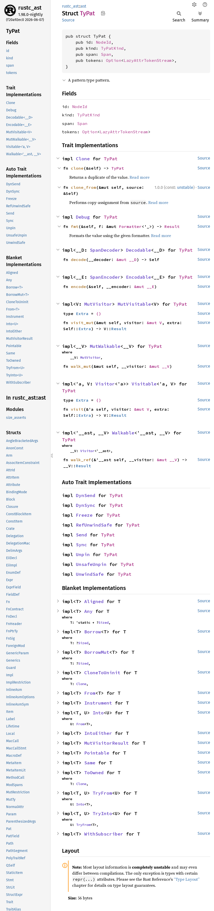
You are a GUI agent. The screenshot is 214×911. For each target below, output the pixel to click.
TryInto (102, 813)
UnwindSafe (90, 574)
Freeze (84, 515)
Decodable (138, 250)
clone (77, 168)
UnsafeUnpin (91, 564)
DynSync (85, 505)
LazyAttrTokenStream (148, 60)
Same (89, 763)
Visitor (105, 384)
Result (172, 226)
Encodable (138, 277)
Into (98, 713)
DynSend (85, 495)
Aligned (94, 601)
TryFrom (102, 793)
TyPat (111, 159)
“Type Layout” (187, 879)
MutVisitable (134, 304)
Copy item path (103, 13)
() (98, 313)
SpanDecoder (105, 250)
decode (78, 259)
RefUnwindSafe (94, 525)
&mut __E (144, 286)
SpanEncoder (105, 277)
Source (68, 20)
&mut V (154, 322)
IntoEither (98, 733)
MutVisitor (98, 304)
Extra (82, 313)
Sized (103, 622)
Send (81, 535)
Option (113, 60)
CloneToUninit (102, 672)
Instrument (98, 703)
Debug (83, 217)
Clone (83, 159)
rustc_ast (29, 7)
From (89, 693)
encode (78, 286)
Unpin (83, 554)
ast (83, 6)
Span (106, 54)
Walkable (123, 433)
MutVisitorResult (106, 743)
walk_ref (81, 459)
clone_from (83, 187)
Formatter (130, 226)
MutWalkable (105, 346)
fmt (74, 226)
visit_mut (82, 322)
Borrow (92, 632)
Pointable (96, 753)
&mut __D (126, 259)
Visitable (144, 384)
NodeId (103, 42)
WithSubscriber (103, 834)
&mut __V (159, 366)
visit (77, 409)
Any (88, 611)
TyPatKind (112, 48)
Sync (81, 545)
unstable (185, 187)
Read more (139, 177)
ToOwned (94, 772)
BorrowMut (96, 652)
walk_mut (81, 366)
